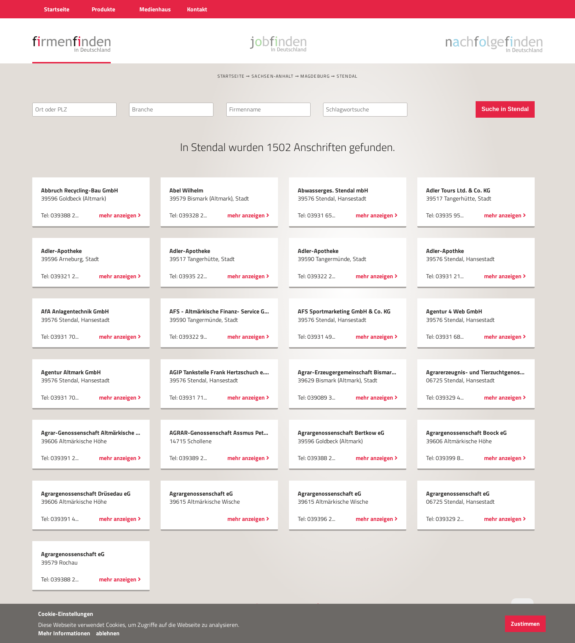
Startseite (231, 76)
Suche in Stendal (505, 109)
